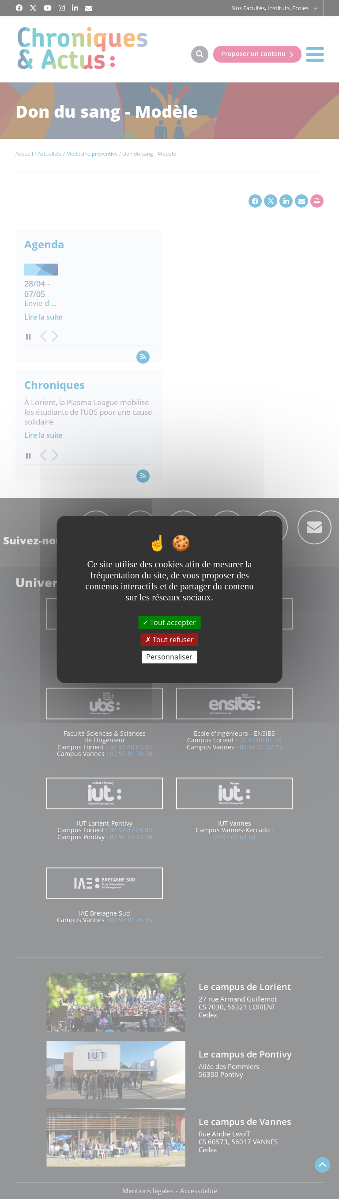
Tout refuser (169, 639)
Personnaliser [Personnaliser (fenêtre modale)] (169, 657)
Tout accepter (169, 622)
